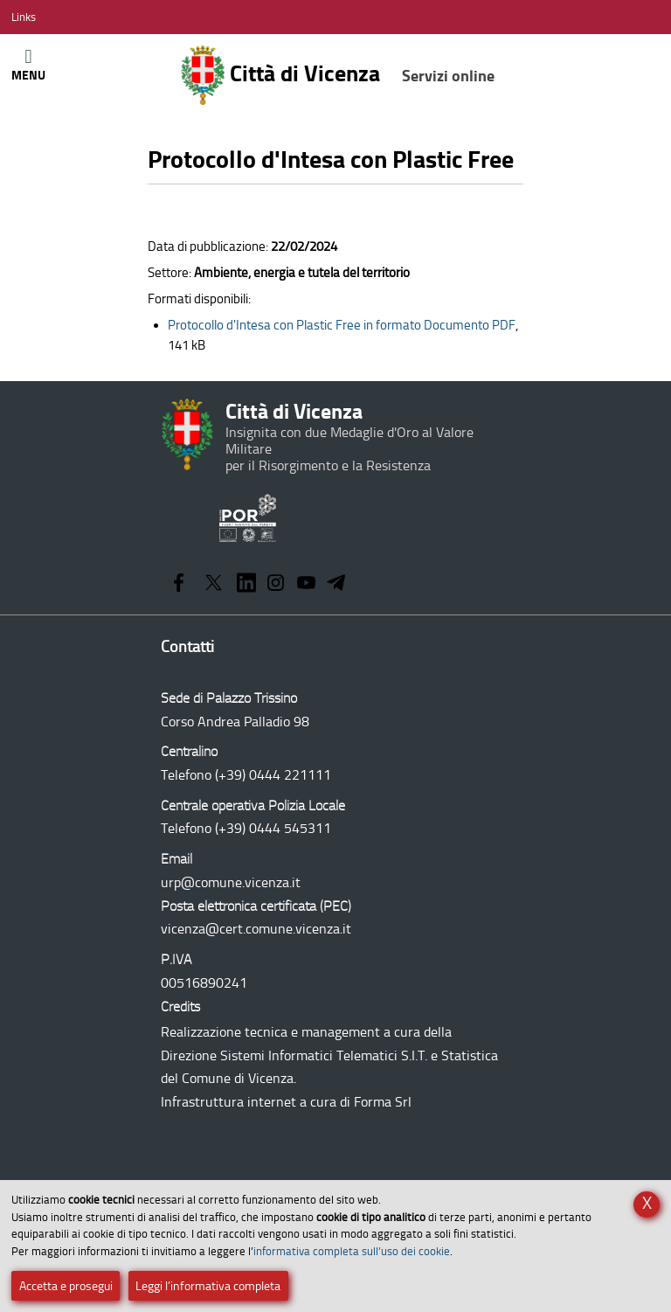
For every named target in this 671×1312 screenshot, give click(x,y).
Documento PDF (341, 325)
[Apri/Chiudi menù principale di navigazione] (28, 64)
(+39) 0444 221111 (273, 775)
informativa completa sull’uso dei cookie (351, 1251)
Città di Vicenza (337, 75)
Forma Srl (383, 1101)
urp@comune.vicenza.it (231, 882)
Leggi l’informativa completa (207, 1286)
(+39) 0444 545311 (273, 828)
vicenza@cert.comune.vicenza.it (256, 928)
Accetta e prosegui (66, 1286)
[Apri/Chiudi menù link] (23, 17)
